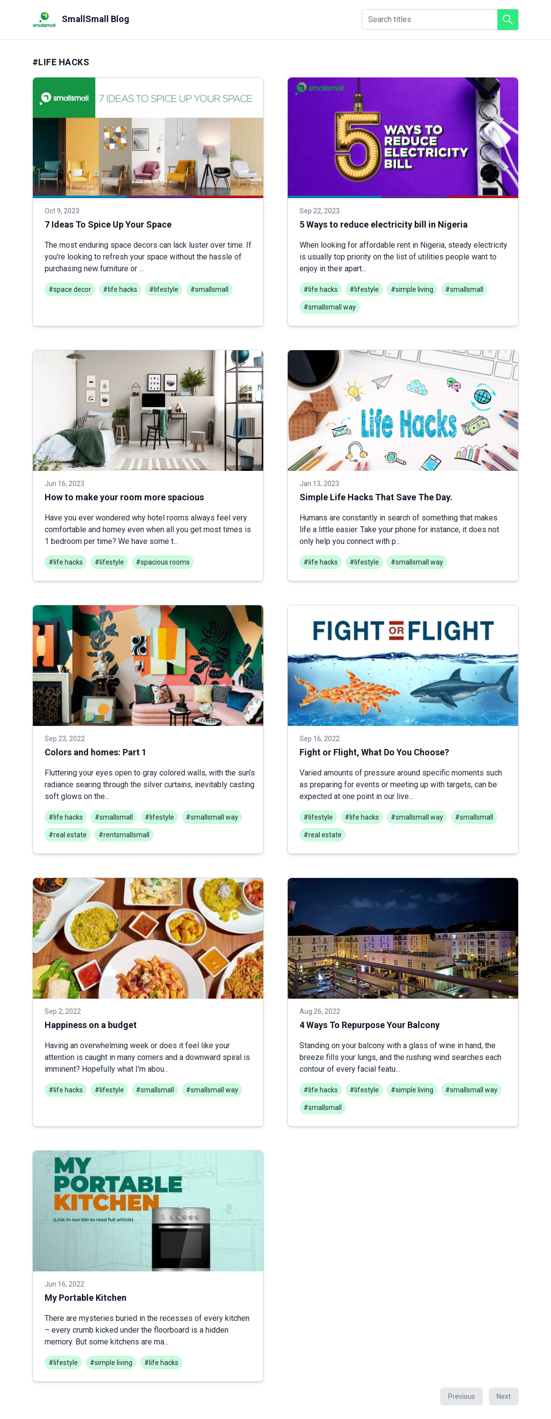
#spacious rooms (163, 562)
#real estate (68, 835)
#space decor (70, 289)
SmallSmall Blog (80, 19)
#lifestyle (163, 289)
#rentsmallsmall (124, 835)
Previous (461, 1396)
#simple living (412, 289)
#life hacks (120, 289)
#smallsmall (209, 289)
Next (504, 1396)
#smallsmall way (329, 307)
